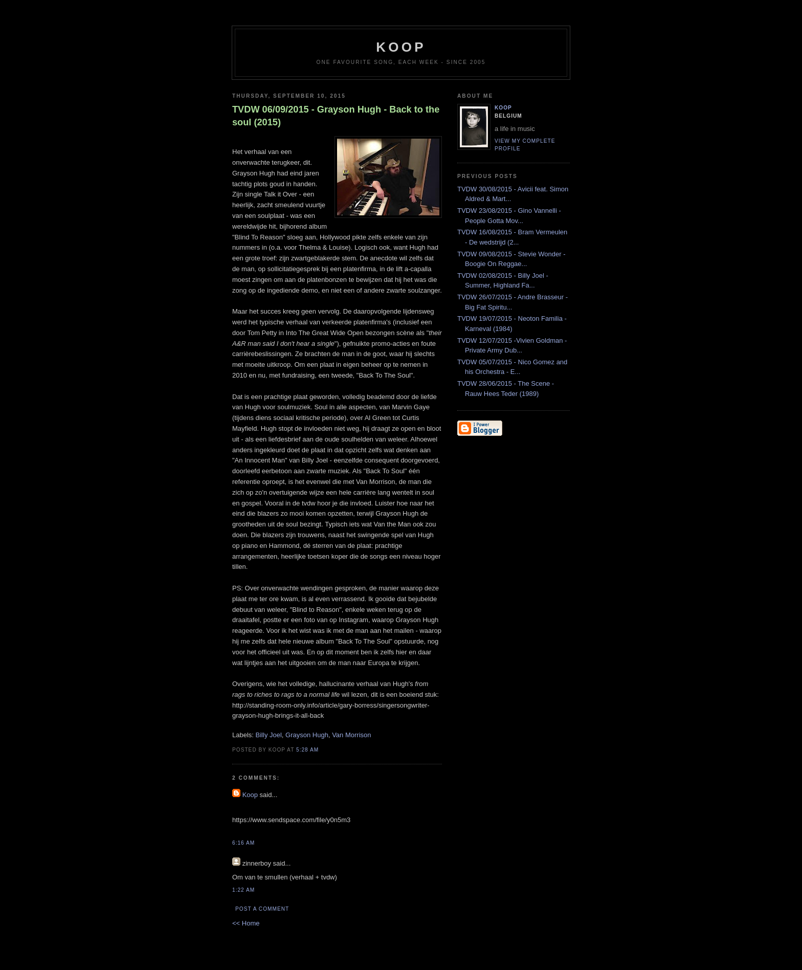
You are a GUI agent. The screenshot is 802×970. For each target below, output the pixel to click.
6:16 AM (243, 843)
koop (401, 47)
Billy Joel (269, 735)
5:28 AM (307, 750)
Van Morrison (351, 735)
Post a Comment (262, 909)
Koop (250, 795)
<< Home (245, 923)
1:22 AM (243, 890)
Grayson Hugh (306, 735)
